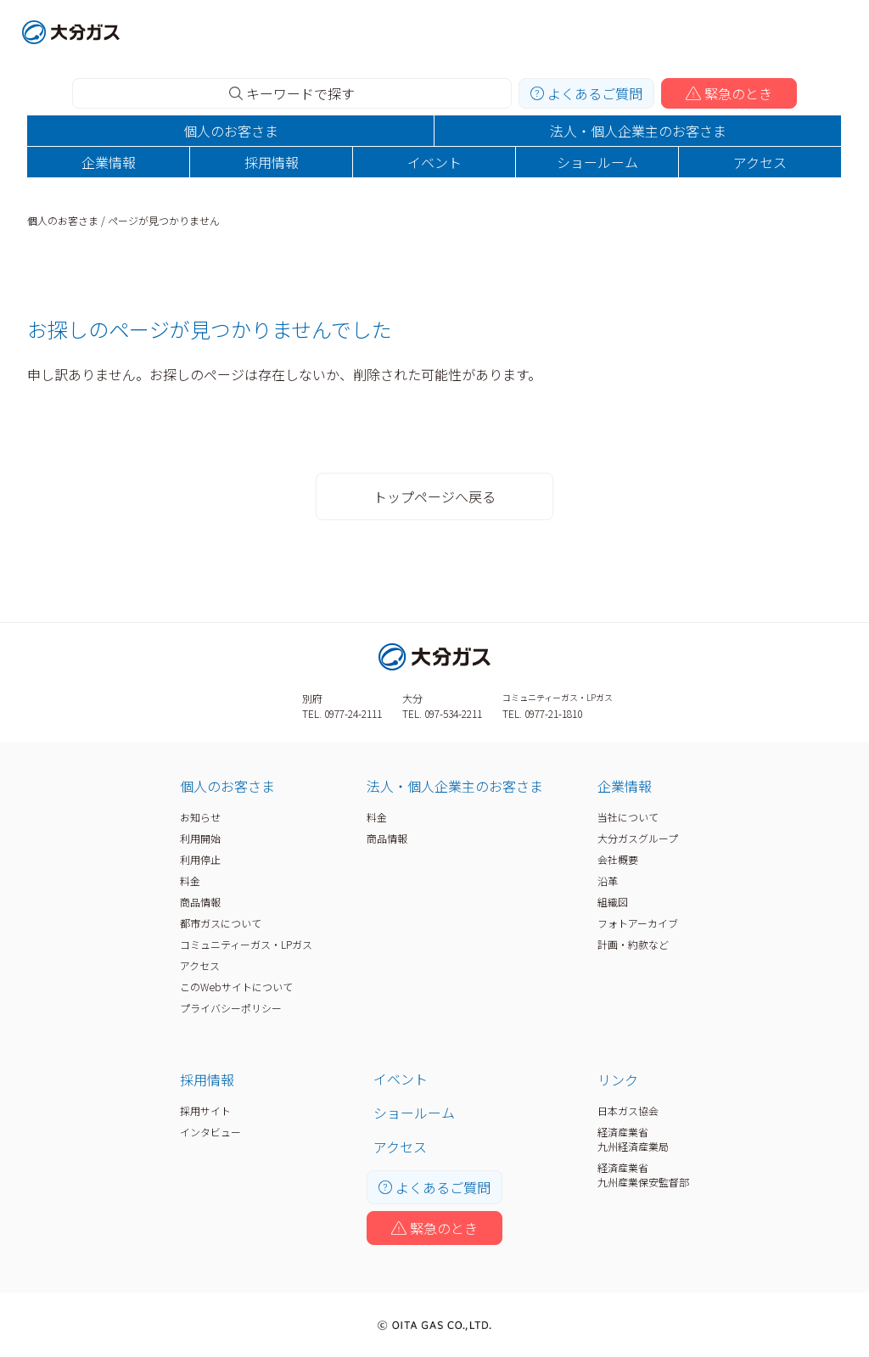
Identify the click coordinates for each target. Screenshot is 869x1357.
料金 (190, 880)
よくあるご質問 (586, 93)
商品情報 (200, 901)
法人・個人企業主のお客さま (638, 131)
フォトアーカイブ (637, 923)
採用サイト (205, 1110)
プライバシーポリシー (231, 1008)
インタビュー (210, 1131)
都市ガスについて (220, 923)
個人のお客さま (230, 131)
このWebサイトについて (236, 986)
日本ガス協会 (628, 1110)
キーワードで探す (292, 93)
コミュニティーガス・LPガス (246, 944)
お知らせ (200, 817)
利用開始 (200, 838)
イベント (434, 162)
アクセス (760, 162)
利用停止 (200, 859)
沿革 (607, 880)
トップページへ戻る (434, 496)
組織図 (612, 901)
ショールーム (597, 162)
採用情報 (271, 162)
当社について (628, 817)
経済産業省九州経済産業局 (633, 1138)
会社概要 (617, 859)
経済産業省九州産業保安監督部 (643, 1174)
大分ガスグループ (637, 838)
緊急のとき (729, 93)
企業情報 (108, 162)
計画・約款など (633, 944)
